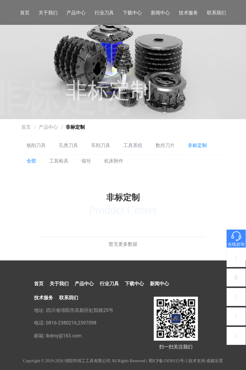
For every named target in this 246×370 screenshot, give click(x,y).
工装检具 (58, 161)
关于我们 (48, 13)
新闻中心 (160, 13)
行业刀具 (104, 13)
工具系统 (132, 145)
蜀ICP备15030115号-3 (167, 361)
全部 (31, 161)
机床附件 (113, 161)
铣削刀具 (36, 145)
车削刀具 (100, 145)
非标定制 (75, 127)
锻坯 (86, 161)
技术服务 (188, 13)
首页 (25, 13)
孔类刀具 (68, 145)
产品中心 (76, 13)
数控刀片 (165, 145)
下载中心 (132, 13)
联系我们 (216, 13)
